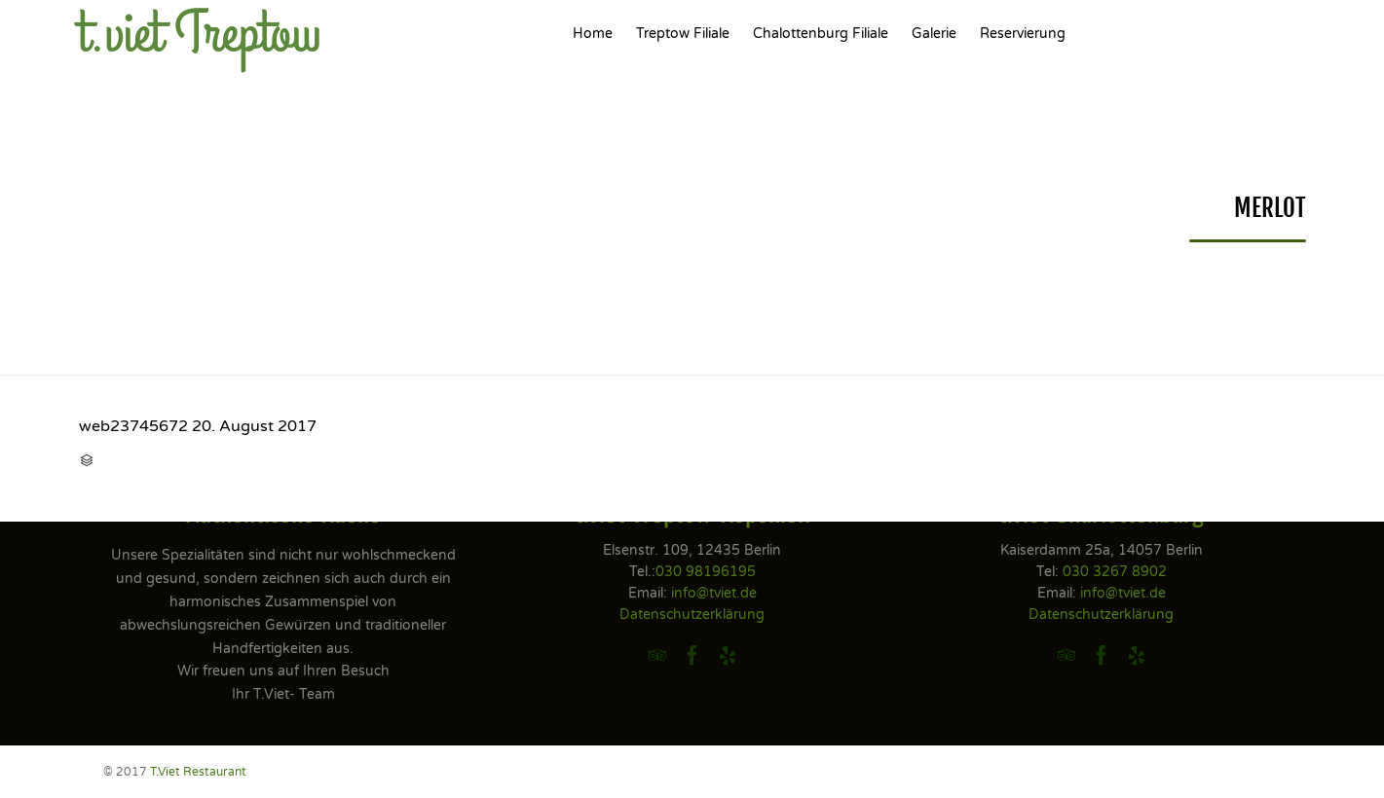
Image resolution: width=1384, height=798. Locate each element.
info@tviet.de (714, 593)
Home (593, 33)
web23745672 (133, 426)
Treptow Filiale (682, 33)
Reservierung (1023, 33)
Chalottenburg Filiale (820, 33)
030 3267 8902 (1115, 571)
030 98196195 (705, 571)
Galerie (934, 33)
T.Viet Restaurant (198, 772)
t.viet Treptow (200, 34)
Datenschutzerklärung (692, 614)
